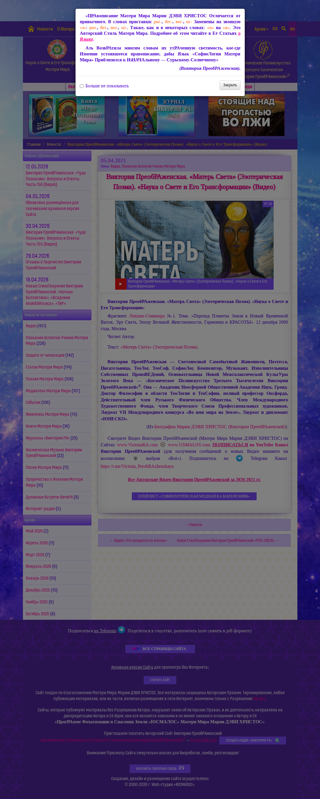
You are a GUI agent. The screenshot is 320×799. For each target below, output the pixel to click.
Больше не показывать (104, 86)
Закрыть (230, 85)
